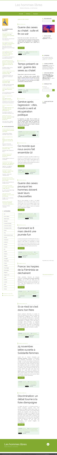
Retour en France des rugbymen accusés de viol (7, 54)
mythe (37, 334)
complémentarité (21, 172)
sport (5, 284)
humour (19, 253)
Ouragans (6, 258)
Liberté (5, 251)
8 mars (23, 253)
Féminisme (6, 239)
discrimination (35, 428)
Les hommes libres (28, 5)
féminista (32, 253)
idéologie (26, 172)
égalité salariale (26, 254)
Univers (5, 286)
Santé (5, 277)
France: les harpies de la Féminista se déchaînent (28, 270)
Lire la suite (21, 47)
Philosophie (6, 260)
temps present (32, 89)
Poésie (5, 263)
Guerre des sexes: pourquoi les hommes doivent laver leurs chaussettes (28, 190)
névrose (26, 385)
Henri (3, 43)
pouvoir (19, 217)
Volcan (5, 289)
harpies (30, 294)
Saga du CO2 (6, 275)
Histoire (5, 244)
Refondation (6, 270)
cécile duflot (28, 292)
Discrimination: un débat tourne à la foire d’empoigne (28, 399)
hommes (28, 253)
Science (5, 279)
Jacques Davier (6, 72)
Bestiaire (6, 221)
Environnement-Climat (8, 235)
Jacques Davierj (6, 34)
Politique (5, 265)
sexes (19, 335)
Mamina (5, 253)
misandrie (26, 216)
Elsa (5, 232)
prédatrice (20, 385)
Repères (5, 272)
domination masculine (25, 294)
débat (24, 429)
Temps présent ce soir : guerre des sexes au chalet (28, 67)
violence (34, 334)
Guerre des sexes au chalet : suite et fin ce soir (28, 30)
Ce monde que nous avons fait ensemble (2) (26, 149)
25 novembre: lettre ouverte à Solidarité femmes (28, 349)
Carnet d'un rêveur (7, 225)
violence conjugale (35, 292)
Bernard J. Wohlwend (7, 61)
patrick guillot (28, 429)
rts (29, 89)
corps (35, 216)
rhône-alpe (20, 429)
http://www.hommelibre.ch (48, 274)
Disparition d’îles (6, 73)
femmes (25, 253)
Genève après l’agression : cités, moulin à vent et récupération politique (27, 108)
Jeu (4, 249)
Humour (5, 246)
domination (23, 217)
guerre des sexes (33, 171)
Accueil (21, 13)
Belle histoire (6, 218)
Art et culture (6, 216)
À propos (35, 13)
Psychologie (6, 268)
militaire (30, 216)
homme (25, 171)
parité (30, 254)
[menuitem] (21, 14)
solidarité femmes (33, 382)
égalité (19, 293)
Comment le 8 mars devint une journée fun (27, 231)
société (5, 282)
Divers (5, 230)
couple (29, 293)
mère (33, 216)
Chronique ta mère (7, 228)
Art (4, 214)
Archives (28, 13)
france (31, 291)
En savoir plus (47, 454)
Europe (5, 237)
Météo (5, 256)
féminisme (24, 292)
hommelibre (5, 81)
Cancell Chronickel (7, 223)
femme (28, 171)
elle (31, 293)
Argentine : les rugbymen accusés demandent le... (8, 109)
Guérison (6, 242)
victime (23, 385)
